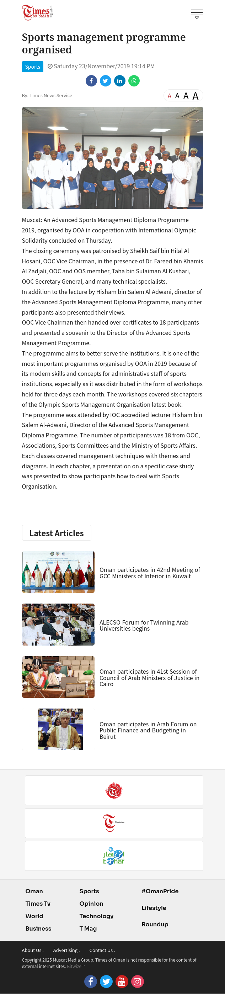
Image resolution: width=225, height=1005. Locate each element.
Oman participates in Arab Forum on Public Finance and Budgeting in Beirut (148, 730)
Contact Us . (102, 950)
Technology (97, 916)
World (34, 916)
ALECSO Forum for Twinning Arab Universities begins (144, 625)
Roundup (154, 924)
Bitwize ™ (76, 966)
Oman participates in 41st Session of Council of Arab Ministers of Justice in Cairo (149, 677)
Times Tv (38, 903)
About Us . (33, 950)
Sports (33, 66)
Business (39, 928)
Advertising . (66, 950)
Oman (34, 891)
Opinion (91, 903)
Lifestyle (153, 908)
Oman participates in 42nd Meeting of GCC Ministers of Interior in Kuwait (150, 572)
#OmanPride (159, 891)
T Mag (88, 928)
